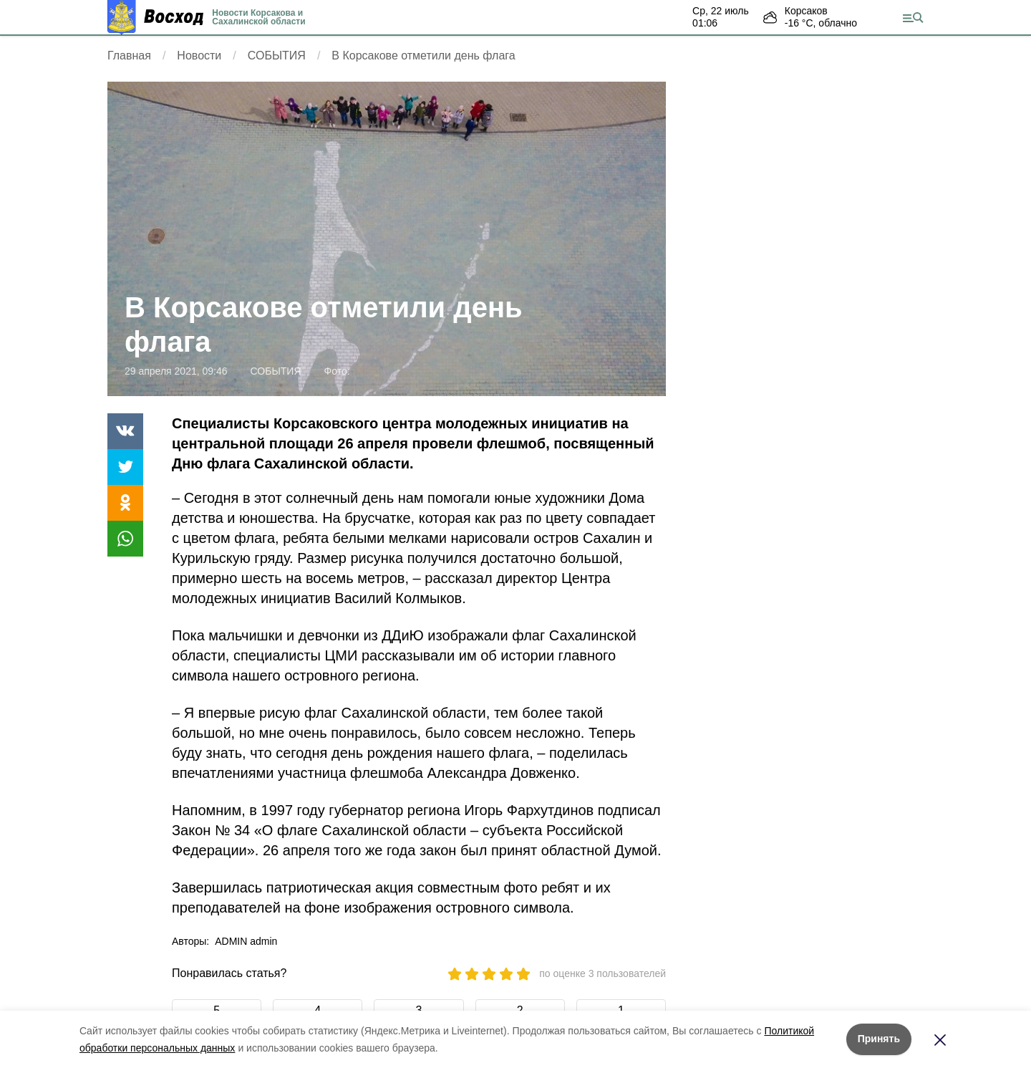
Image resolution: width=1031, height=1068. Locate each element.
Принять (879, 1038)
